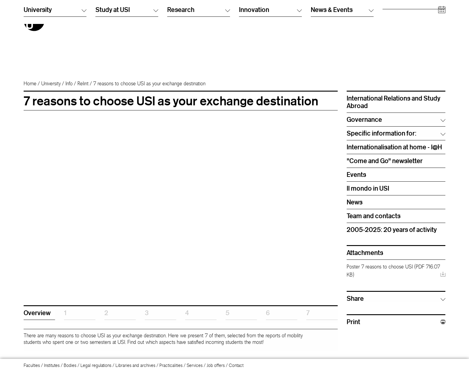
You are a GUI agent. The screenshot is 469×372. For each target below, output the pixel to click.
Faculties (32, 365)
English (245, 19)
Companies (393, 43)
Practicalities (170, 365)
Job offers (216, 365)
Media (388, 37)
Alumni (389, 25)
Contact (236, 365)
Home (30, 83)
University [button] (55, 62)
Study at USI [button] (126, 62)
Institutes (52, 365)
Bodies (70, 365)
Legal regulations (95, 365)
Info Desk (319, 19)
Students (390, 19)
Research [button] (198, 62)
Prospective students (401, 13)
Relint (83, 83)
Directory (319, 13)
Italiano (245, 13)
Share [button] (355, 298)
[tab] (39, 314)
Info (69, 83)
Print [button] (396, 322)
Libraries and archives (135, 365)
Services (194, 365)
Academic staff (396, 31)
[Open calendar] (441, 63)
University (51, 83)
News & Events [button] (342, 62)
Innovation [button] (270, 62)
